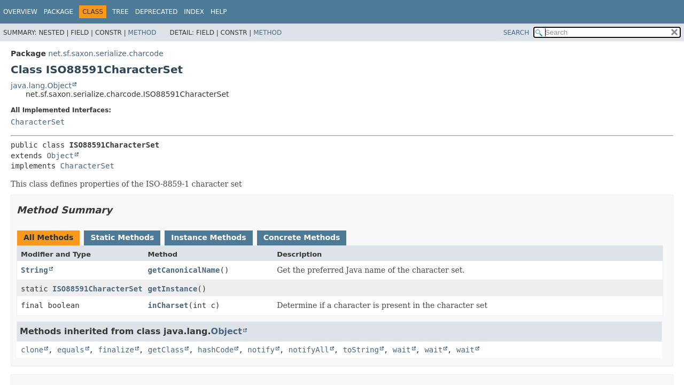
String (34, 270)
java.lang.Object (41, 85)
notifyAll (309, 349)
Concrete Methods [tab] (301, 237)
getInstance (173, 288)
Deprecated (156, 12)
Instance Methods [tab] (208, 237)
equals (70, 349)
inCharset (168, 305)
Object (60, 155)
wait (402, 349)
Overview (20, 12)
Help (219, 12)
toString (361, 349)
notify (261, 349)
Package (58, 12)
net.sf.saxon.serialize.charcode (105, 53)
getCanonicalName (184, 270)
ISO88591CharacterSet (97, 288)
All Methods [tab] (48, 237)
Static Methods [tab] (122, 237)
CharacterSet (38, 122)
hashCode (216, 349)
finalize (116, 349)
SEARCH (516, 32)
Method (142, 32)
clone (32, 349)
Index (194, 12)
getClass (166, 349)
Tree (120, 12)
